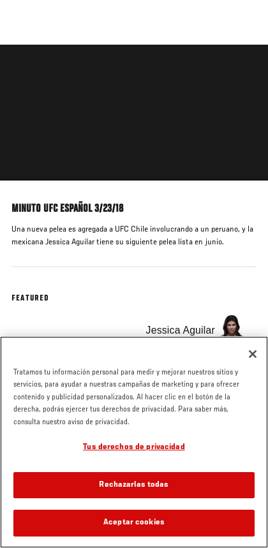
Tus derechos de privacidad (133, 447)
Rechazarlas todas (133, 485)
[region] (134, 442)
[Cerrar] (253, 354)
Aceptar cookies (134, 523)
